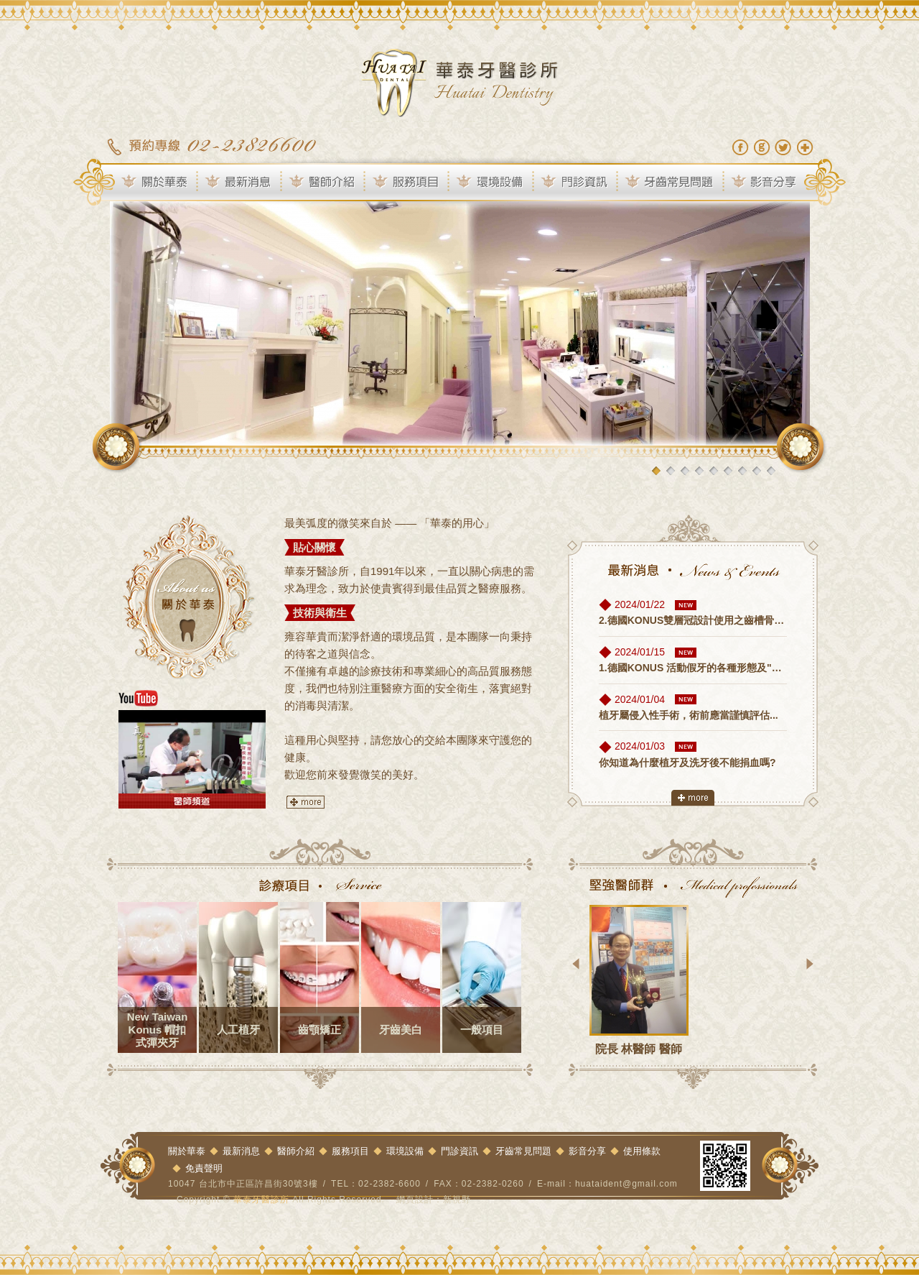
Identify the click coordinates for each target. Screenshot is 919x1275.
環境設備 (493, 183)
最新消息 (241, 183)
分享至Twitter (783, 147)
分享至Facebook (740, 147)
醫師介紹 (325, 183)
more (305, 802)
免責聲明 (204, 1168)
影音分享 (771, 183)
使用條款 (642, 1151)
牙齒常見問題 (672, 183)
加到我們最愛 (805, 147)
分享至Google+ (762, 147)
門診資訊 (577, 183)
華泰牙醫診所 (459, 83)
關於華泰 (150, 183)
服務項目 (409, 183)
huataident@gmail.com (626, 1184)
